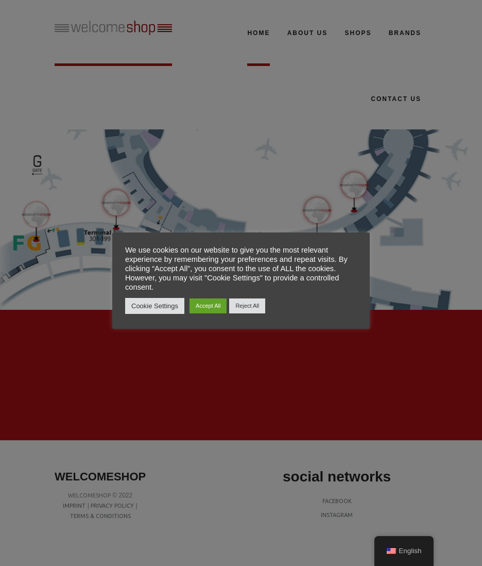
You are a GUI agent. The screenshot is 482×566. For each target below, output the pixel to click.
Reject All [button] (247, 306)
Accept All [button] (208, 306)
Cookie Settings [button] (154, 306)
